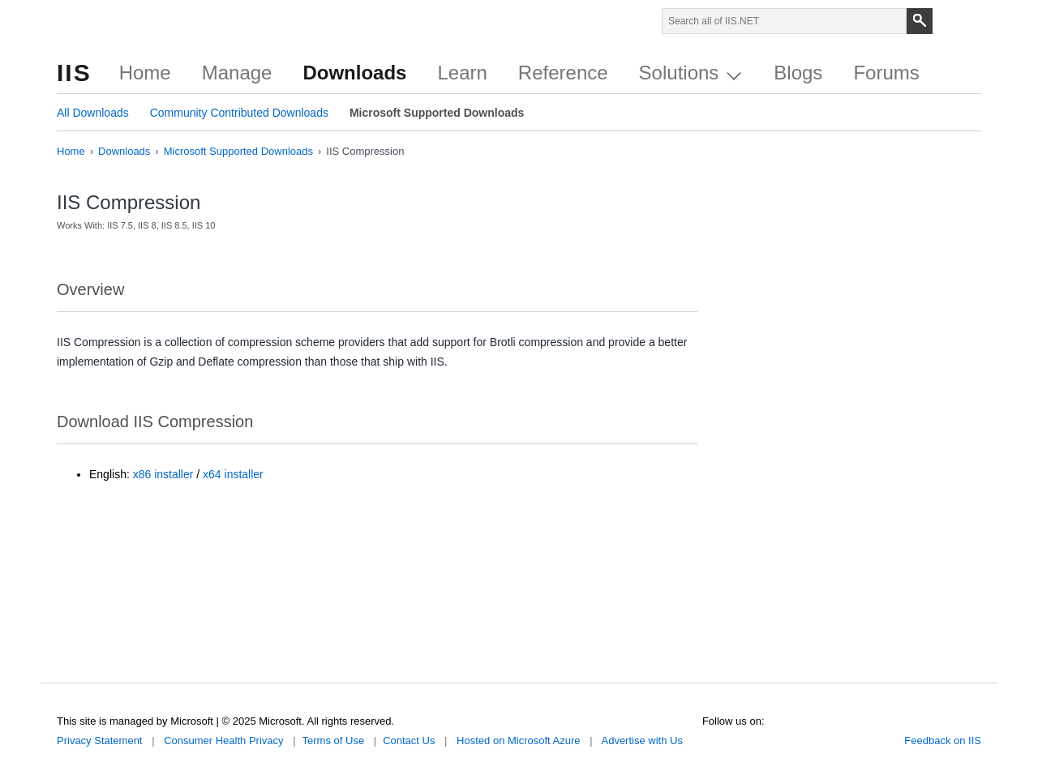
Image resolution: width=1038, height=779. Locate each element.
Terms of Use (333, 740)
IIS (74, 72)
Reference (563, 72)
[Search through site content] (784, 21)
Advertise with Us (641, 740)
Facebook (733, 737)
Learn (462, 72)
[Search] (920, 21)
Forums (886, 72)
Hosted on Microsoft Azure (518, 740)
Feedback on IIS (942, 740)
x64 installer (233, 474)
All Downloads (93, 112)
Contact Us (409, 740)
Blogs (798, 72)
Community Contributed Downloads (239, 112)
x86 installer (163, 474)
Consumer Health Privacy (223, 740)
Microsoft (95, 24)
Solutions (690, 72)
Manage (237, 72)
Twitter (708, 737)
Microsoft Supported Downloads (437, 112)
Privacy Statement (100, 740)
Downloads (354, 72)
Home (145, 72)
